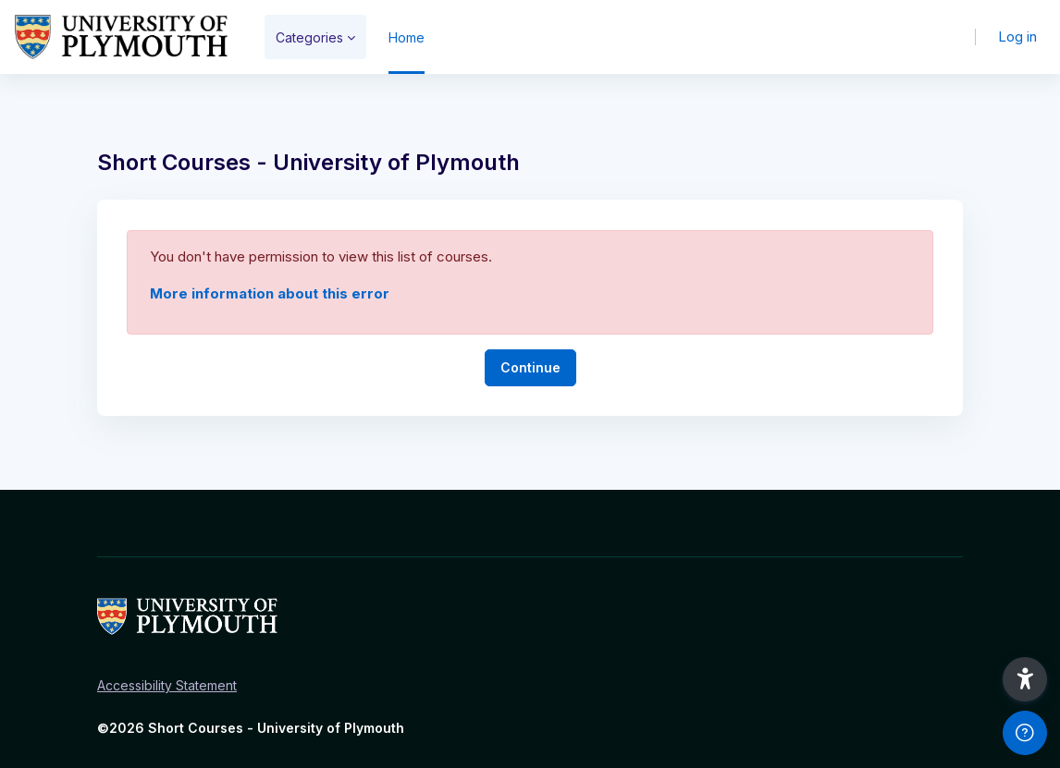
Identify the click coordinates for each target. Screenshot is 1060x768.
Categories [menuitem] (309, 37)
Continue (530, 367)
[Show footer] (1025, 733)
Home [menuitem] (406, 37)
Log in (1017, 36)
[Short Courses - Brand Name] (121, 37)
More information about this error (269, 293)
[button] (1025, 679)
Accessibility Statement (167, 685)
